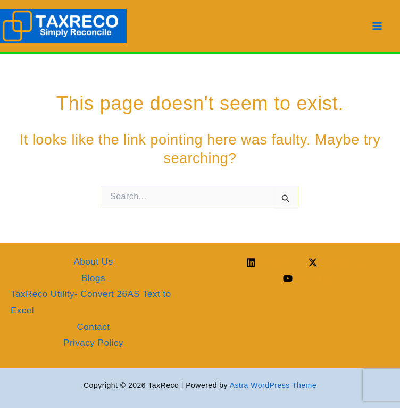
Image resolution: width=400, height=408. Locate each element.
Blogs (93, 278)
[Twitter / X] (336, 262)
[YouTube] (308, 278)
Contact (93, 327)
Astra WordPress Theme (273, 385)
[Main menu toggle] (377, 26)
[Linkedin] (270, 262)
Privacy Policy (93, 343)
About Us (93, 262)
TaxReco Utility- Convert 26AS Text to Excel (91, 302)
